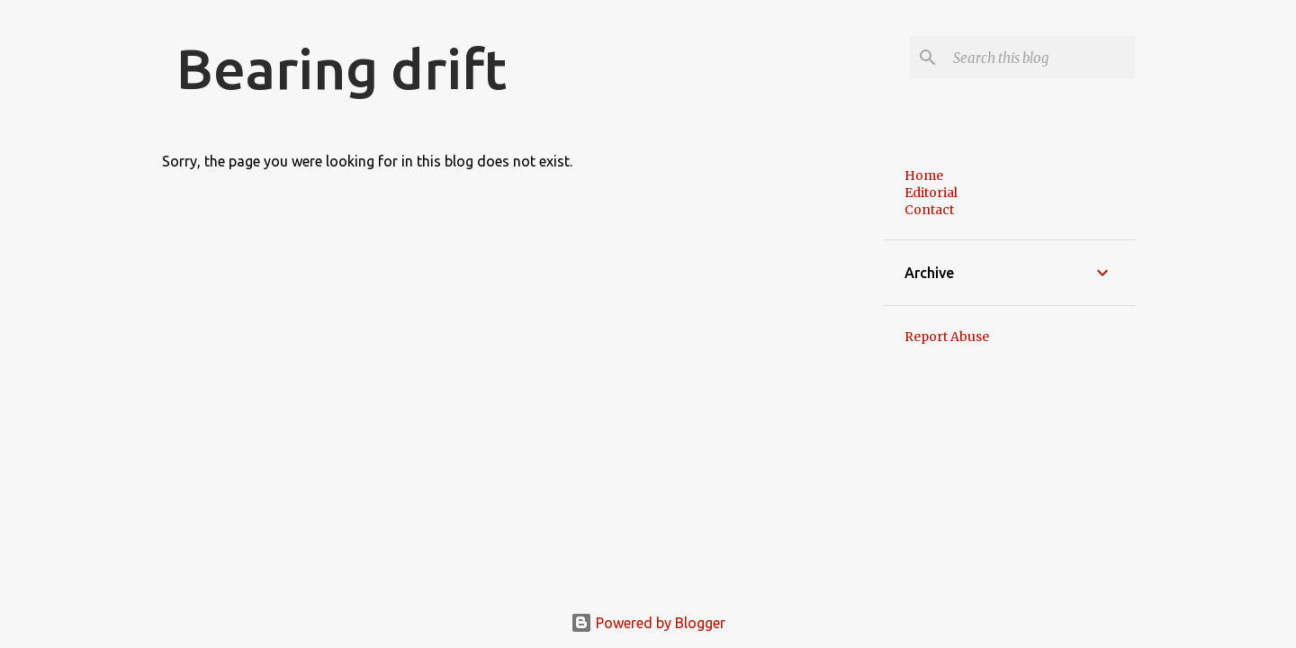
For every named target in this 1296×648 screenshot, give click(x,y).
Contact (929, 210)
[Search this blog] (1040, 57)
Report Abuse (946, 336)
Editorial (931, 192)
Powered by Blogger (648, 623)
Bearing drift (341, 68)
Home (923, 175)
